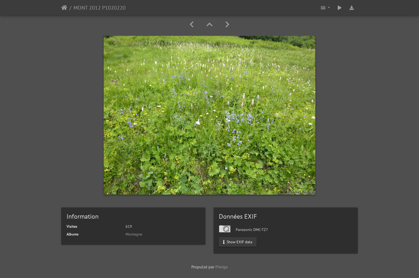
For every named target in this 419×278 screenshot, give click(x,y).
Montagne (134, 234)
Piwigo (221, 266)
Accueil (64, 8)
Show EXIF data (237, 242)
